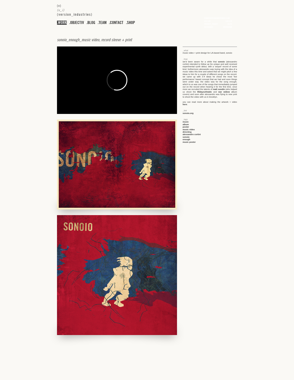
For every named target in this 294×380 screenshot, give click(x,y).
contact (116, 23)
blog (91, 23)
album (186, 124)
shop (131, 23)
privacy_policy (211, 24)
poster (186, 127)
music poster (189, 142)
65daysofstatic (204, 92)
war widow (224, 92)
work (62, 23)
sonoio (221, 62)
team (102, 23)
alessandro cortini (192, 134)
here (185, 104)
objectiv (77, 23)
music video (189, 129)
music (186, 122)
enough (186, 139)
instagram (227, 27)
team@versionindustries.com (217, 18)
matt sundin (219, 89)
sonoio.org (188, 113)
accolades (208, 27)
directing (187, 132)
